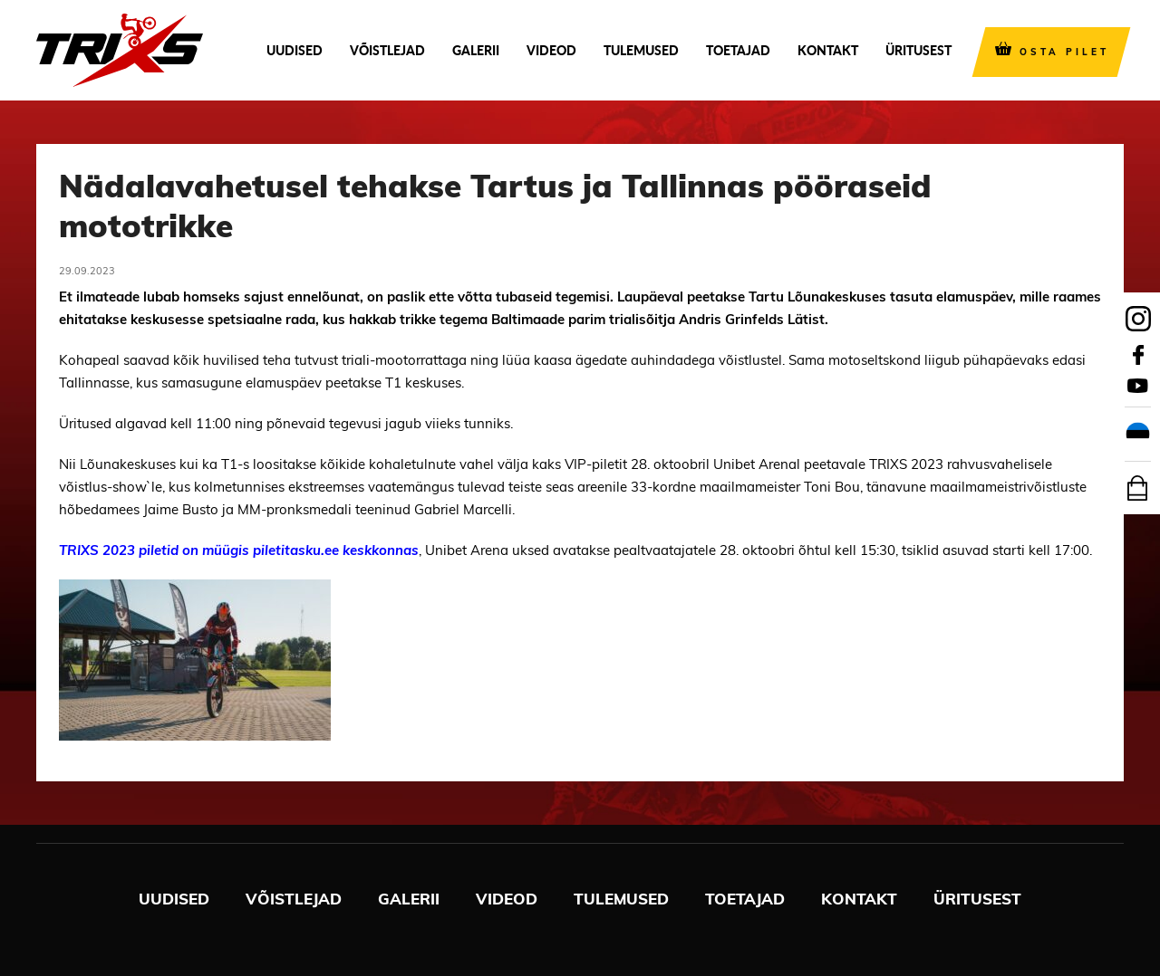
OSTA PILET (1064, 52)
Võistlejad (387, 50)
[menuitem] (1138, 434)
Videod (551, 50)
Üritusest (918, 50)
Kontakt (828, 50)
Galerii (475, 50)
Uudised (294, 50)
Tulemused (641, 50)
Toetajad (738, 50)
